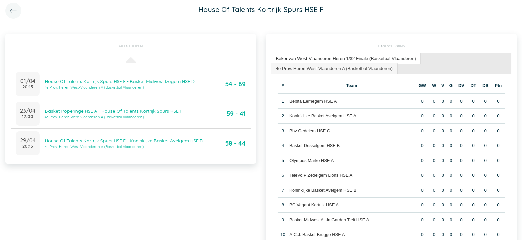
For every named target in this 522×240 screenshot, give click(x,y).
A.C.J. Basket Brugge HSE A (317, 233)
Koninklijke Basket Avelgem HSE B (322, 189)
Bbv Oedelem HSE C (309, 129)
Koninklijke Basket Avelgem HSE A (322, 115)
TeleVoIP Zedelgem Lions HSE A (320, 174)
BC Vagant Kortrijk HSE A (314, 204)
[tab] (343, 58)
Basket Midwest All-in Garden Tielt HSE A (329, 218)
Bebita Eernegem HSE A (313, 100)
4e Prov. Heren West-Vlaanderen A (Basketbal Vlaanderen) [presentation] (332, 67)
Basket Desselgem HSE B (314, 144)
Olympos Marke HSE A (311, 159)
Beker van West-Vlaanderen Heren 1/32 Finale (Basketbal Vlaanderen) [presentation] (344, 58)
